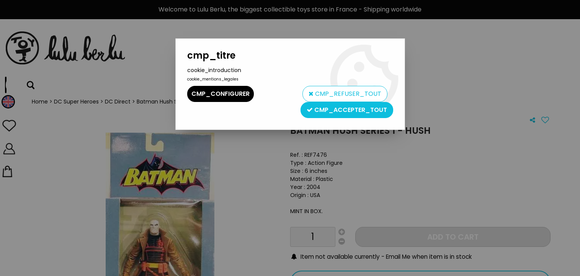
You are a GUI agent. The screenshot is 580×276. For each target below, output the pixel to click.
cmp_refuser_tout (345, 93)
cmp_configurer (220, 93)
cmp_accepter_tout (347, 109)
